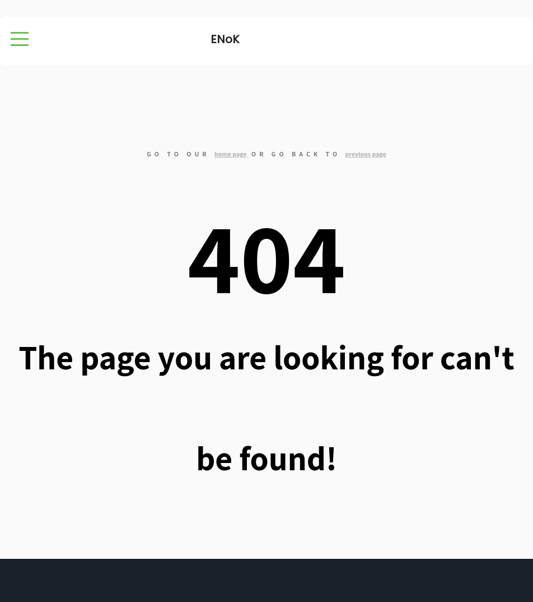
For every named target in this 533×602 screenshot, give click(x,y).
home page (230, 154)
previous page (365, 154)
